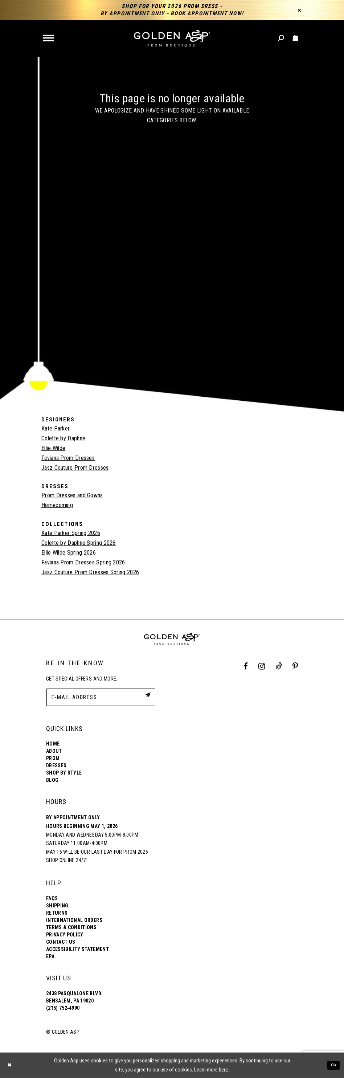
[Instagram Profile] (262, 666)
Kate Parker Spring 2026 (70, 533)
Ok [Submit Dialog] (332, 1065)
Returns (56, 913)
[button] (49, 38)
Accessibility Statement (77, 949)
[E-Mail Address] (100, 697)
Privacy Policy (64, 935)
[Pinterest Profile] (295, 666)
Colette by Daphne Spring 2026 (78, 542)
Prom (53, 758)
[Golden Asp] (172, 38)
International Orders (74, 920)
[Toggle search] (281, 38)
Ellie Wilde (53, 448)
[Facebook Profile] (246, 666)
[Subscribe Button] (146, 697)
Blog (52, 780)
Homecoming (57, 505)
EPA (50, 956)
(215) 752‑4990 (62, 1008)
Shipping (57, 905)
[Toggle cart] (295, 38)
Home (53, 744)
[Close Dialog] (10, 1065)
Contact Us (60, 942)
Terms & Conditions (71, 927)
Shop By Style (64, 773)
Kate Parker (55, 428)
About (54, 751)
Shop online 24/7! (66, 860)
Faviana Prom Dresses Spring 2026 (83, 562)
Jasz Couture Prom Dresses (75, 467)
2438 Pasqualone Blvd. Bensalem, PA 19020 (74, 997)
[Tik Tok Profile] (278, 666)
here (223, 1069)
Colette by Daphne (63, 438)
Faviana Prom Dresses (68, 457)
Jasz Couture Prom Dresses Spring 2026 (90, 572)
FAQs (52, 898)
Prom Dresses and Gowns (72, 495)
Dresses (56, 765)
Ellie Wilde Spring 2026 (68, 552)
